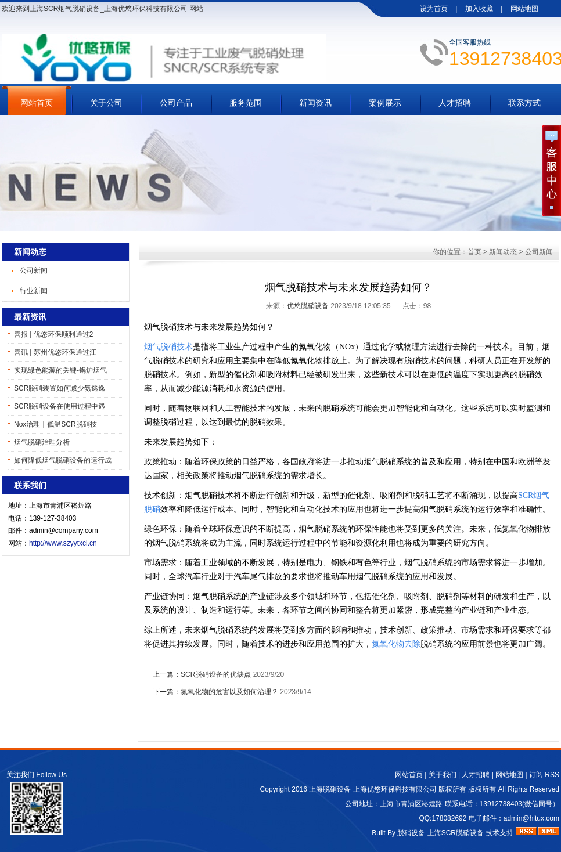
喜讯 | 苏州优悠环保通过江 (55, 352)
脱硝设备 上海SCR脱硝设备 (440, 833)
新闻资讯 (315, 102)
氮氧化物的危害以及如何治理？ (229, 692)
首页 (474, 252)
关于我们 (442, 775)
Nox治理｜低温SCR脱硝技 (55, 424)
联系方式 (524, 102)
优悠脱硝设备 (308, 306)
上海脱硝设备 (330, 789)
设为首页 (434, 9)
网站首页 (36, 102)
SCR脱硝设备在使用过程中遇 (59, 406)
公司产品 (176, 102)
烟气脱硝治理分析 (42, 442)
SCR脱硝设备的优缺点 (216, 674)
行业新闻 (34, 291)
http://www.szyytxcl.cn (63, 543)
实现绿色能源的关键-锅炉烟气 (60, 370)
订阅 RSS (544, 775)
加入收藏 (479, 9)
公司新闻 (34, 270)
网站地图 (524, 9)
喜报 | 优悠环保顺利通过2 (53, 334)
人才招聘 (454, 102)
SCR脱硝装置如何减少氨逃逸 (59, 388)
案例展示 (385, 102)
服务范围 (245, 102)
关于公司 (106, 102)
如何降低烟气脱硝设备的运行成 (63, 460)
